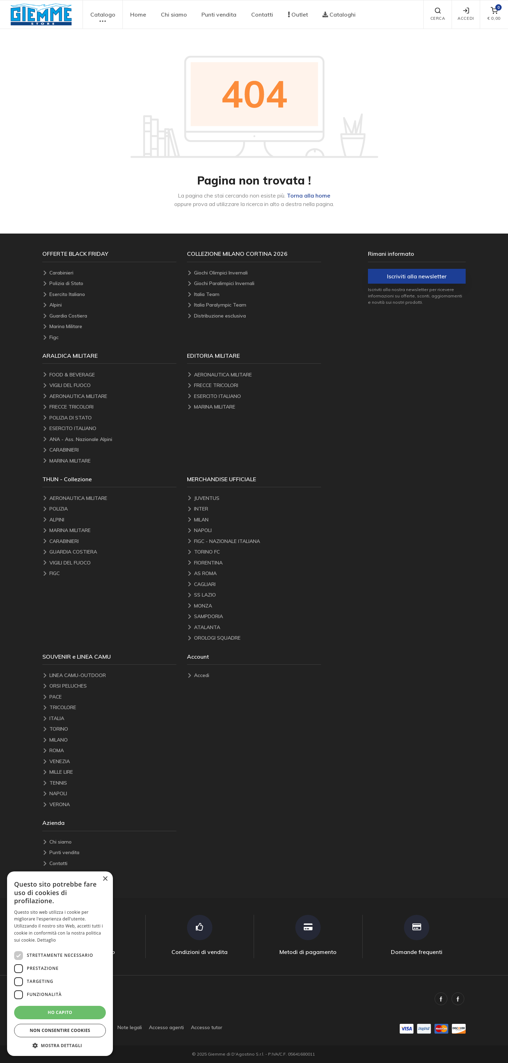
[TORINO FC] (257, 552)
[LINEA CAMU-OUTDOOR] (112, 675)
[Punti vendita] (112, 852)
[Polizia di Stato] (112, 283)
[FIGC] (112, 573)
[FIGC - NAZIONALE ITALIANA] (257, 541)
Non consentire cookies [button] (60, 1030)
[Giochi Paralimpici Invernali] (257, 283)
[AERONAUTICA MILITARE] (112, 396)
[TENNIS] (112, 783)
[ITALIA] (112, 718)
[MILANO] (112, 740)
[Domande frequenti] (417, 935)
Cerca (437, 14)
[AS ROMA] (257, 573)
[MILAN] (257, 520)
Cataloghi (339, 14)
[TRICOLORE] (112, 707)
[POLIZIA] (112, 509)
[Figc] (112, 337)
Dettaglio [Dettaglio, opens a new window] (46, 940)
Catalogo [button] (102, 18)
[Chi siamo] (112, 842)
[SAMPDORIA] (257, 616)
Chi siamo (174, 14)
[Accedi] (257, 675)
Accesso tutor (206, 1027)
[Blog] (112, 874)
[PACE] (112, 697)
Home (138, 14)
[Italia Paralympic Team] (257, 305)
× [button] (105, 879)
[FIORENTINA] (257, 563)
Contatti (262, 14)
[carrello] (494, 14)
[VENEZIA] (112, 761)
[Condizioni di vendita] (200, 935)
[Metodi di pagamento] (308, 935)
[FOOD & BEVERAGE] (112, 375)
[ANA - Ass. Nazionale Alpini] (112, 439)
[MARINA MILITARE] (112, 461)
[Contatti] (112, 863)
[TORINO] (112, 729)
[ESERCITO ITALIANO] (112, 428)
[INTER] (257, 509)
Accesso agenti (166, 1027)
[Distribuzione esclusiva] (257, 316)
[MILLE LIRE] (112, 772)
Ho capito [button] (60, 1012)
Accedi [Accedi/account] (466, 14)
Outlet (298, 14)
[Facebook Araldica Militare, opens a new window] (458, 998)
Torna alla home (308, 195)
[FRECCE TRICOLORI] (112, 407)
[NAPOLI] (257, 530)
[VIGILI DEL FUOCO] (112, 385)
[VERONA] (112, 805)
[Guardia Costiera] (112, 316)
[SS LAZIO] (257, 595)
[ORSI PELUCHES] (112, 686)
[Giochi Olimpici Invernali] (257, 273)
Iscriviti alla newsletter (417, 276)
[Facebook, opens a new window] (441, 998)
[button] (41, 14)
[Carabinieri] (112, 273)
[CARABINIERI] (112, 450)
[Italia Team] (257, 294)
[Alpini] (112, 305)
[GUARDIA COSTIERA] (112, 552)
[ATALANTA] (257, 627)
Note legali (129, 1027)
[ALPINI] (112, 520)
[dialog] (60, 963)
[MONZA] (257, 606)
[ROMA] (112, 751)
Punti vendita (218, 14)
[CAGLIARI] (257, 584)
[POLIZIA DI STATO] (112, 418)
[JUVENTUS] (257, 498)
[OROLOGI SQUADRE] (257, 638)
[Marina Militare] (112, 326)
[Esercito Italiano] (112, 294)
